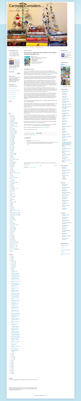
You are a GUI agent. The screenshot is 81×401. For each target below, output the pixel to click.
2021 (11, 362)
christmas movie (12, 132)
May (11, 353)
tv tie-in (11, 238)
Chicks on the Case (65, 195)
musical (11, 187)
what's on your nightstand (14, 249)
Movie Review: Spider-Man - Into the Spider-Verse (15, 332)
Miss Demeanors (65, 184)
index (11, 170)
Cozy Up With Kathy (65, 113)
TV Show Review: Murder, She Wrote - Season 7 (15, 327)
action (11, 115)
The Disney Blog (65, 225)
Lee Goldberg (64, 208)
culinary (31, 134)
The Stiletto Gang (65, 203)
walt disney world (12, 243)
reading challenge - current (14, 212)
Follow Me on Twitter (12, 88)
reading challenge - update (14, 213)
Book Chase (64, 123)
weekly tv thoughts (13, 245)
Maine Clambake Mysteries (44, 127)
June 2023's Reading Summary (14, 272)
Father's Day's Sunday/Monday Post (15, 303)
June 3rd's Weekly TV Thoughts (14, 344)
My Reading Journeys (66, 172)
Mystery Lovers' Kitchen (66, 192)
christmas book (12, 131)
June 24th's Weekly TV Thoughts (14, 286)
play (10, 205)
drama (11, 144)
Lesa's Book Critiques (66, 110)
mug (10, 184)
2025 (11, 257)
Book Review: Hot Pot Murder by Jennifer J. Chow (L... (15, 334)
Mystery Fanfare (65, 118)
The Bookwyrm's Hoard (66, 134)
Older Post (55, 165)
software (11, 222)
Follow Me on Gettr (12, 98)
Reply (28, 144)
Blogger (45, 395)
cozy (29, 134)
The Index (32, 47)
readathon (11, 209)
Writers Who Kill (65, 197)
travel (11, 234)
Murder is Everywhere (66, 187)
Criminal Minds (64, 189)
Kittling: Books (64, 131)
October (12, 264)
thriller (11, 232)
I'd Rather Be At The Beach (66, 136)
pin (10, 203)
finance (11, 152)
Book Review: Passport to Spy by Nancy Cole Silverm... (15, 351)
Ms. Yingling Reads (65, 101)
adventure (11, 116)
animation (11, 117)
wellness (11, 246)
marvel (11, 178)
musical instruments (13, 188)
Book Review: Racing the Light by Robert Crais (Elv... (15, 308)
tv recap (11, 235)
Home (9, 47)
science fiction (12, 219)
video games (12, 240)
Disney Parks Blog (65, 220)
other (10, 198)
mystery (34, 134)
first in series (12, 153)
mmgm (11, 181)
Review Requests (25, 47)
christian (11, 128)
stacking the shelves (13, 224)
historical (11, 166)
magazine (11, 176)
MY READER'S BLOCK (66, 115)
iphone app (11, 171)
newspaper (11, 190)
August (12, 267)
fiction (11, 150)
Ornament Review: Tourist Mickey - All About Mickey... (15, 337)
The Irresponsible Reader (66, 170)
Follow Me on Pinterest (12, 94)
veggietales (12, 239)
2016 (11, 369)
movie (11, 183)
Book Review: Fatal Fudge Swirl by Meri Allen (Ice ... (15, 296)
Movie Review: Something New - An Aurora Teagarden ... (15, 316)
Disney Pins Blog (65, 217)
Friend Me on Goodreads (12, 92)
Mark (66, 54)
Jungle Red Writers (65, 200)
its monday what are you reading (15, 172)
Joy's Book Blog (65, 139)
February (12, 357)
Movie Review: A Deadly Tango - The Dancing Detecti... (15, 339)
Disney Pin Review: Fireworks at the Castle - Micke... (15, 300)
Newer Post (26, 165)
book (27, 134)
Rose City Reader (65, 157)
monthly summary (13, 182)
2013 (11, 373)
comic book (12, 136)
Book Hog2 (64, 167)
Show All (71, 180)
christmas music (12, 133)
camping (11, 125)
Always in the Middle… (66, 205)
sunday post (12, 227)
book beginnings (12, 122)
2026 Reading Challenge (66, 52)
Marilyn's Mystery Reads (66, 154)
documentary (12, 143)
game (11, 160)
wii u (10, 251)
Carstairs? (18, 47)
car (10, 127)
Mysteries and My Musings (66, 126)
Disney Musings (65, 233)
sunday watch (12, 229)
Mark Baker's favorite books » (68, 86)
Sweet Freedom (64, 96)
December (12, 261)
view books (70, 59)
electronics (11, 147)
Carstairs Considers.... (27, 6)
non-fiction (11, 193)
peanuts (11, 199)
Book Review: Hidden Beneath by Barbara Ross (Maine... (15, 291)
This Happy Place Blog (66, 230)
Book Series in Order (39, 47)
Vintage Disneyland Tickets (66, 222)
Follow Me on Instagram (12, 96)
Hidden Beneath (49, 73)
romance (11, 218)
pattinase (63, 128)
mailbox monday (12, 177)
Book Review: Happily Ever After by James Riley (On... (15, 284)
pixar (10, 204)
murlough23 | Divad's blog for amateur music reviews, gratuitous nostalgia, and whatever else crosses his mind (66, 144)
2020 (11, 363)
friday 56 (11, 158)
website (11, 244)
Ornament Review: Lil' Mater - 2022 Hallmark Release (15, 294)
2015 (11, 370)
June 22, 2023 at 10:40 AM (35, 140)
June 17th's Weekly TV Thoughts (14, 305)
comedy (11, 134)
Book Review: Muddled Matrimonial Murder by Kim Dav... (15, 319)
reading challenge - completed (15, 210)
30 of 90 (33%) (63, 58)
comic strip (11, 137)
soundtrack (11, 223)
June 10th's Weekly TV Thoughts (14, 324)
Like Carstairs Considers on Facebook (14, 90)
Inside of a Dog (64, 93)
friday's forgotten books (13, 159)
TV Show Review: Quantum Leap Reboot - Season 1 (15, 276)
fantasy (11, 149)
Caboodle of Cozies (65, 175)
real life (11, 216)
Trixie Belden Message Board (65, 249)
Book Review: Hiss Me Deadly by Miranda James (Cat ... (15, 279)
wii (10, 250)
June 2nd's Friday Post (14, 348)
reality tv (11, 217)
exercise (11, 148)
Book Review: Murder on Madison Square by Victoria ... (15, 329)
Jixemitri (62, 247)
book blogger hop (12, 123)
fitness (11, 155)
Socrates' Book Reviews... (66, 148)
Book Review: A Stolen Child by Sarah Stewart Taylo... (15, 314)
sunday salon (12, 228)
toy (10, 233)
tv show (11, 237)
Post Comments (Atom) (32, 167)
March (12, 356)
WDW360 (62, 251)
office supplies (12, 195)
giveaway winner (12, 161)
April (12, 354)
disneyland (11, 142)
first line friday (12, 154)
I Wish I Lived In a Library (66, 104)
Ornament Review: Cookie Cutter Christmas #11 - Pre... (15, 311)
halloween (11, 164)
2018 (11, 366)
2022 (11, 360)
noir (10, 192)
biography (11, 120)
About (13, 47)
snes (10, 221)
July (11, 268)
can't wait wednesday (13, 126)
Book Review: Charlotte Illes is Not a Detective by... (15, 274)
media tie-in (12, 179)
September (13, 265)
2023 (11, 260)
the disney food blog (65, 214)
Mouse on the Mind (65, 238)
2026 (11, 256)
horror (11, 169)
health (11, 165)
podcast (11, 206)
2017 (11, 367)
